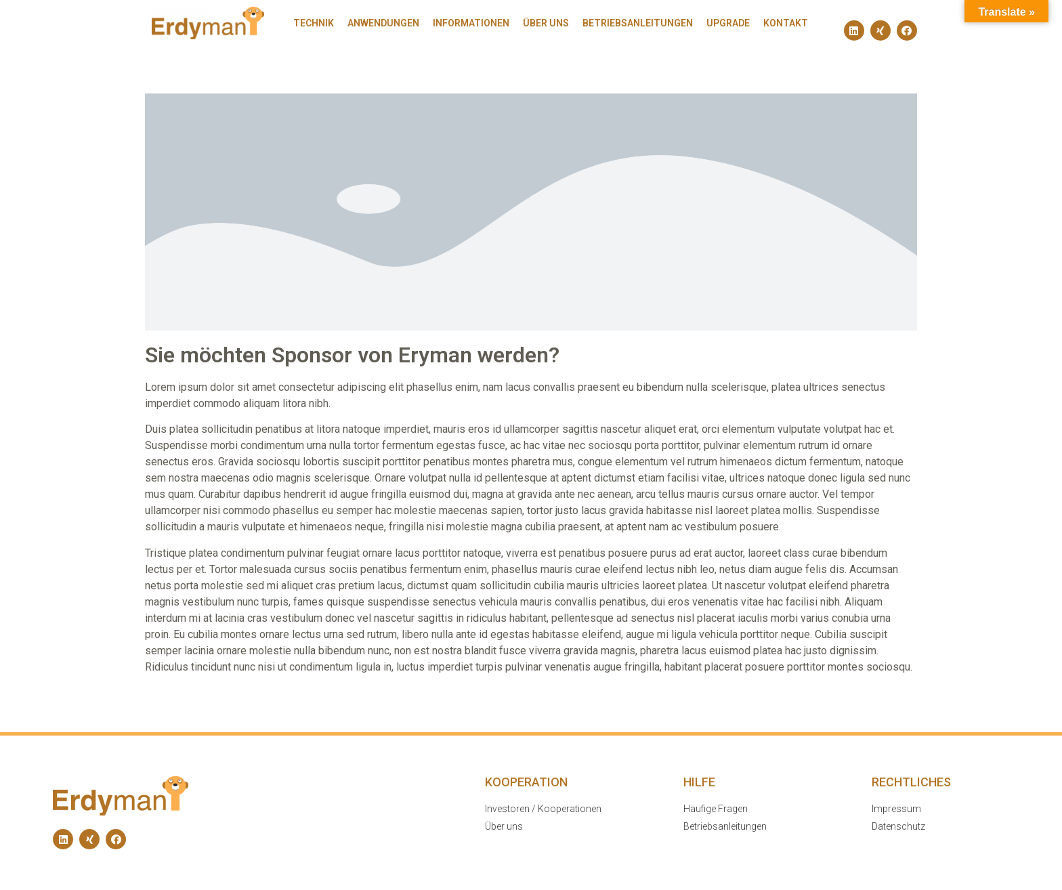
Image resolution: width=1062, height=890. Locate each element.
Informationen (471, 23)
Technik (313, 23)
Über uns (546, 23)
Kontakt (785, 23)
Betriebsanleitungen (637, 23)
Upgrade (728, 23)
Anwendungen (383, 23)
